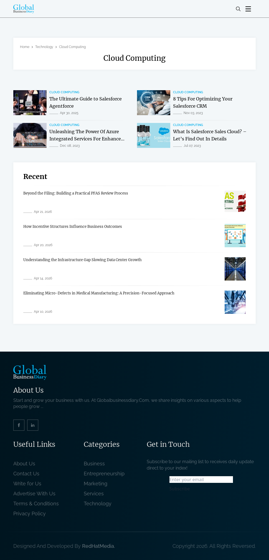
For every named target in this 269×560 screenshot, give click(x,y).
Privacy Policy (29, 513)
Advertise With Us (34, 493)
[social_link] (18, 425)
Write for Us (27, 483)
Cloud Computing (64, 92)
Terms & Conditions (37, 503)
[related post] (30, 102)
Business (94, 463)
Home (24, 47)
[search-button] (238, 8)
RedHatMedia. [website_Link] (98, 546)
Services (94, 493)
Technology (44, 47)
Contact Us (26, 473)
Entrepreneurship (104, 473)
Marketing (95, 483)
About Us (24, 463)
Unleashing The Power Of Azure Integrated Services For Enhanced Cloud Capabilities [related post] (86, 138)
